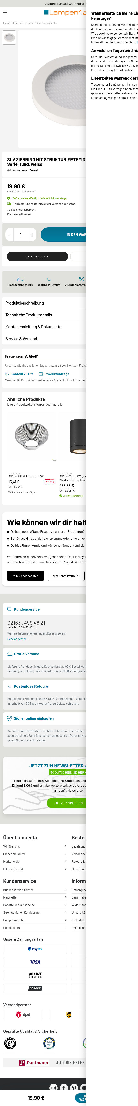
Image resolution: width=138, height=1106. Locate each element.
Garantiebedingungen (86, 897)
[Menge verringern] (9, 234)
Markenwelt (11, 861)
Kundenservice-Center (18, 890)
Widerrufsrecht (82, 905)
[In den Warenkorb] (87, 234)
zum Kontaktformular (66, 576)
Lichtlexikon (11, 927)
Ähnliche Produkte (100, 256)
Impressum (79, 927)
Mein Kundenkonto (84, 869)
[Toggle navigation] (5, 12)
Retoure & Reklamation (87, 861)
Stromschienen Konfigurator (22, 912)
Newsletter (10, 897)
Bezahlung (78, 846)
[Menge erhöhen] (32, 234)
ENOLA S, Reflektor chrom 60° (26, 476)
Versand (31, 191)
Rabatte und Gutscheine (19, 905)
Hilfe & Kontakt (13, 869)
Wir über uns (11, 846)
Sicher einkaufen (14, 854)
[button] (9, 37)
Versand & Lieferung (85, 854)
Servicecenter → (18, 639)
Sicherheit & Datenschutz (88, 920)
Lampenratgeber (14, 920)
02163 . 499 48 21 (26, 622)
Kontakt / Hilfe (19, 374)
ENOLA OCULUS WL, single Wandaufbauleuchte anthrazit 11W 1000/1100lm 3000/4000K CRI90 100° (79, 478)
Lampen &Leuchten (13, 23)
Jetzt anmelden (69, 803)
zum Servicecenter (25, 576)
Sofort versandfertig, (39, 198)
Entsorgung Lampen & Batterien (93, 890)
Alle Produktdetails (37, 256)
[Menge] (20, 234)
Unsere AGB (79, 912)
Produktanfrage (54, 374)
